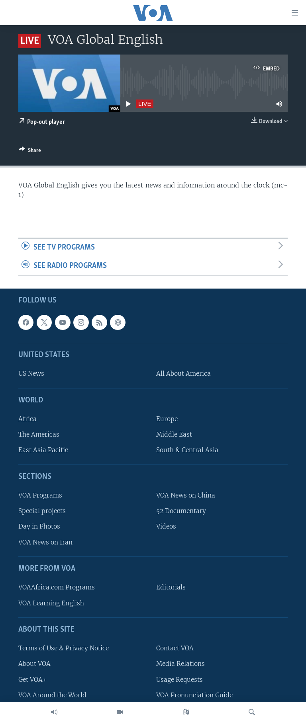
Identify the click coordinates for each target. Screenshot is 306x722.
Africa (27, 419)
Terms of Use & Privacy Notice (63, 648)
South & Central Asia (187, 450)
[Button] (30, 151)
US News (31, 373)
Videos (166, 526)
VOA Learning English (51, 603)
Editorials (171, 587)
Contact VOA (175, 648)
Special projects (42, 511)
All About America (183, 373)
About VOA (34, 663)
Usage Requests (179, 679)
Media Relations (180, 663)
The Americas (38, 434)
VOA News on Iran (45, 542)
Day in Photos (39, 526)
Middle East (174, 434)
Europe (167, 419)
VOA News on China (185, 495)
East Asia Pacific (43, 450)
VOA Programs (40, 495)
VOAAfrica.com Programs (56, 587)
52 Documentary (181, 511)
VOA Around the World (52, 695)
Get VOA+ (32, 679)
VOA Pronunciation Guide (194, 695)
